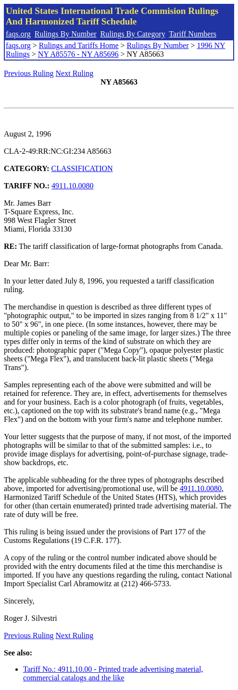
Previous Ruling (29, 73)
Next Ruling (75, 73)
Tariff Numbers (192, 34)
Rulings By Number (66, 34)
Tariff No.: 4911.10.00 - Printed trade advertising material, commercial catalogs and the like (113, 673)
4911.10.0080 (72, 186)
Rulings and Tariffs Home (79, 45)
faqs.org (18, 34)
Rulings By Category (132, 34)
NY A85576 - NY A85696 (78, 54)
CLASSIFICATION (82, 168)
